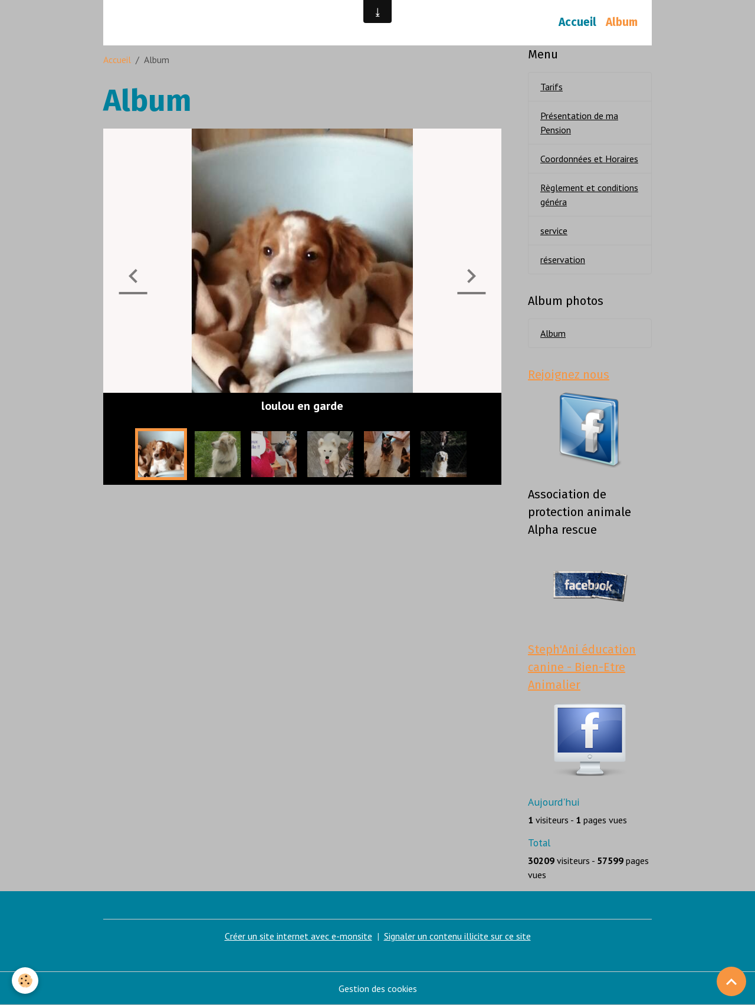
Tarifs (551, 87)
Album (622, 22)
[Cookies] (25, 980)
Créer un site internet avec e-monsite (298, 936)
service (553, 231)
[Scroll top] (731, 981)
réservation (562, 259)
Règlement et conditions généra (589, 195)
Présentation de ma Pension (579, 123)
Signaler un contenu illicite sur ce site (457, 936)
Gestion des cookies (378, 988)
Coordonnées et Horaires (589, 159)
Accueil (577, 22)
